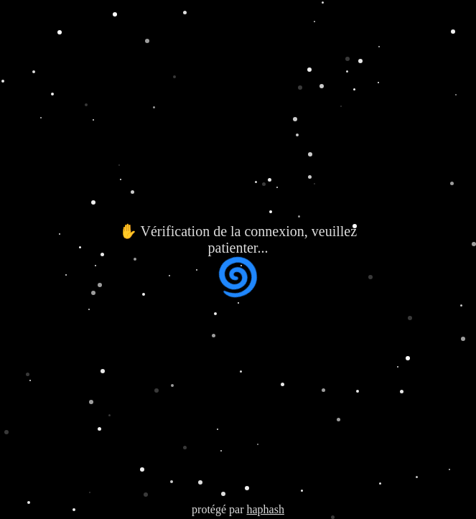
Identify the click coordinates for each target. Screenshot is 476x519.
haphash (265, 509)
